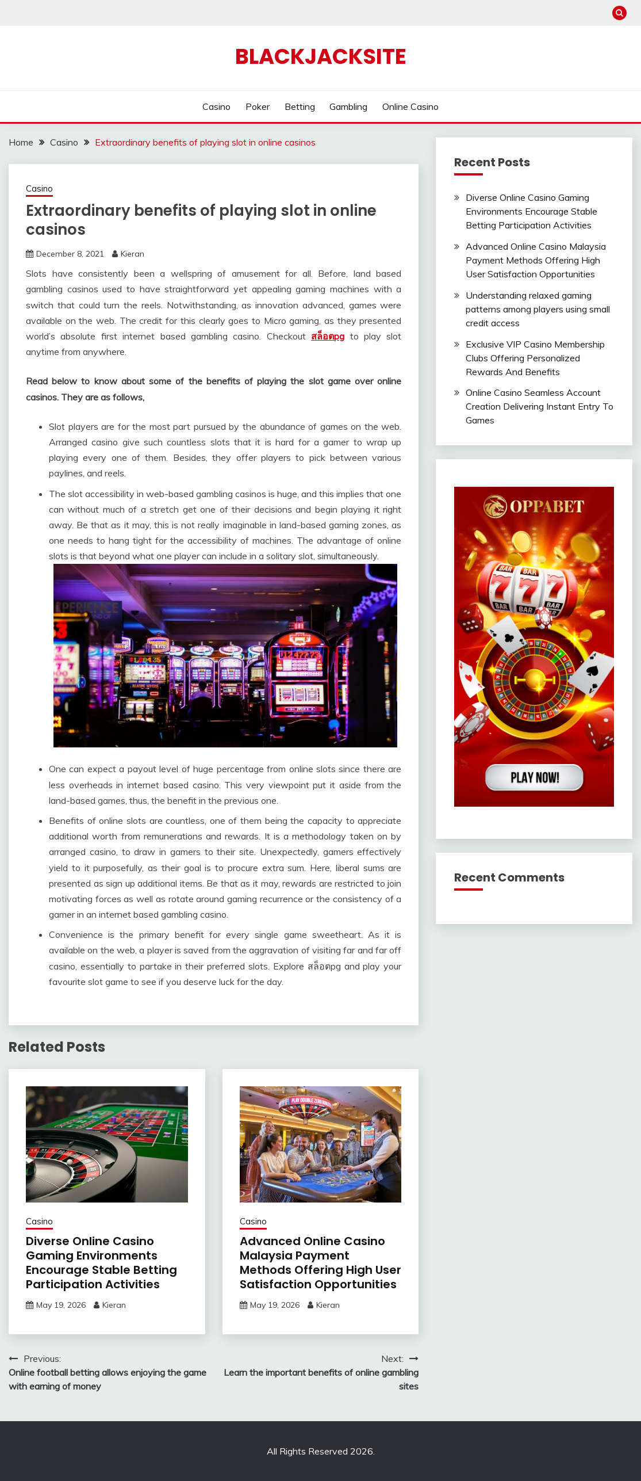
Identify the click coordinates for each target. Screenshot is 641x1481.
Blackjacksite (320, 56)
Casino (216, 106)
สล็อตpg (327, 336)
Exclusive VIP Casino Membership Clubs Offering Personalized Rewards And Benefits (535, 357)
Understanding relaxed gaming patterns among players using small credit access (538, 309)
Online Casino (410, 106)
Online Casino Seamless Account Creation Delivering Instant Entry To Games (539, 406)
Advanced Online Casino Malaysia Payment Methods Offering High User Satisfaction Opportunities (320, 1262)
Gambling (348, 106)
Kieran (132, 254)
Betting (300, 106)
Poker (257, 106)
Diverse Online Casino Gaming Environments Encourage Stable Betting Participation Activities (101, 1262)
